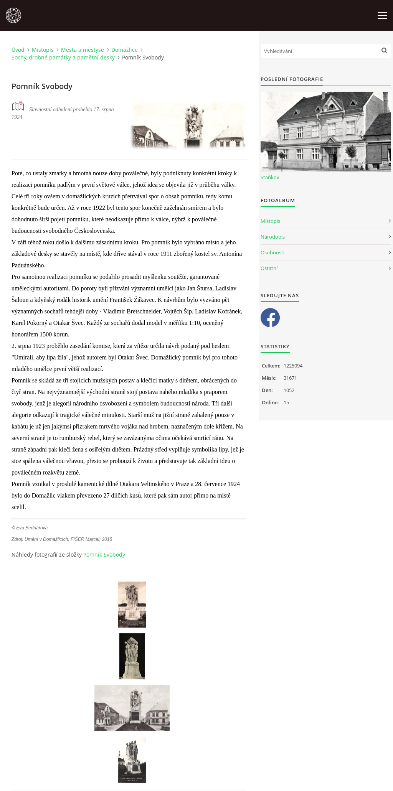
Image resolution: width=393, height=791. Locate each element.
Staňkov (270, 177)
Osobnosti (272, 252)
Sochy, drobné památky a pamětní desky (63, 57)
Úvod (18, 49)
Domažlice (124, 49)
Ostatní (269, 268)
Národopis (273, 236)
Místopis (43, 49)
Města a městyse (82, 49)
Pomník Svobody (104, 554)
